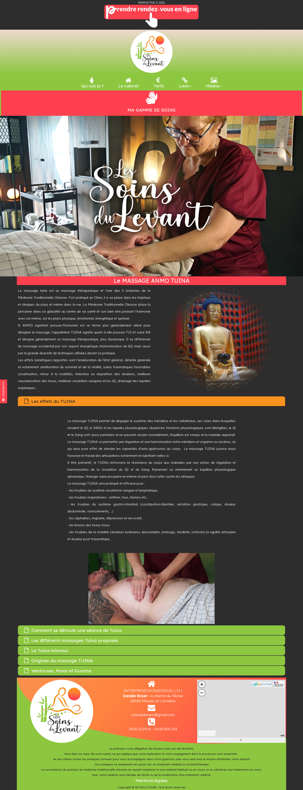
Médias (214, 82)
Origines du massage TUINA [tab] (58, 660)
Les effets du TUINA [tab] (49, 401)
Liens (185, 82)
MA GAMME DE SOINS (151, 110)
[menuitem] (92, 82)
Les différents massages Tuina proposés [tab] (71, 640)
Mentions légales (151, 780)
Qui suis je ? (92, 82)
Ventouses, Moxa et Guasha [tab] (58, 670)
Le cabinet (128, 82)
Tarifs (159, 82)
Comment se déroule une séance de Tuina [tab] (73, 630)
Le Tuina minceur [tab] (46, 650)
